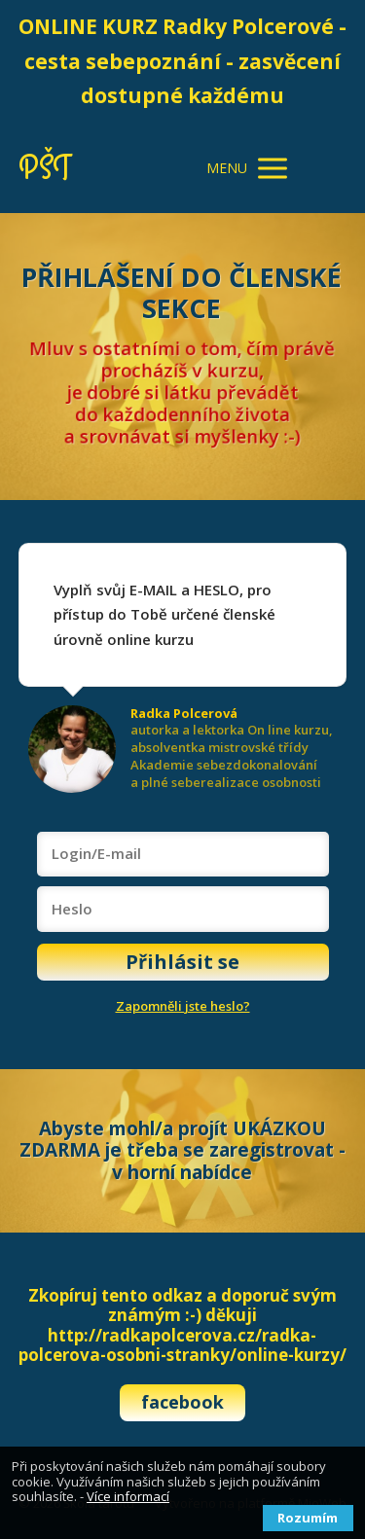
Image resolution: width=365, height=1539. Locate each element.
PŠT (44, 169)
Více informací (128, 1496)
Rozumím (307, 1517)
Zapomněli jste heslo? (183, 1006)
